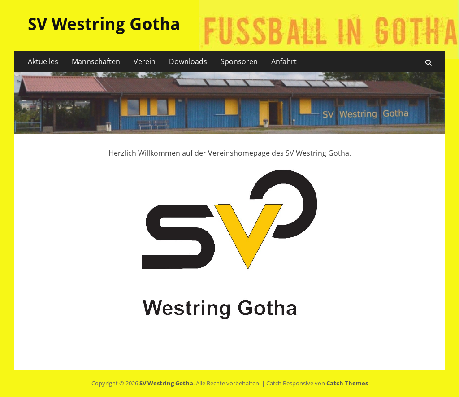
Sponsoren (239, 61)
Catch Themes (347, 383)
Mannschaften (96, 61)
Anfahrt (284, 61)
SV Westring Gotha (104, 24)
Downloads (188, 61)
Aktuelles (43, 61)
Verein (145, 61)
